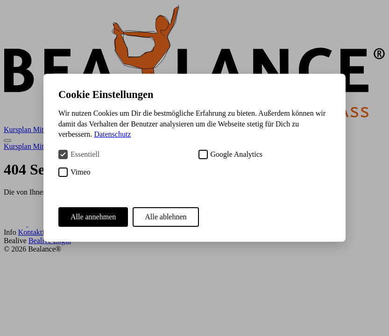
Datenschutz (112, 134)
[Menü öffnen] (7, 140)
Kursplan (18, 129)
